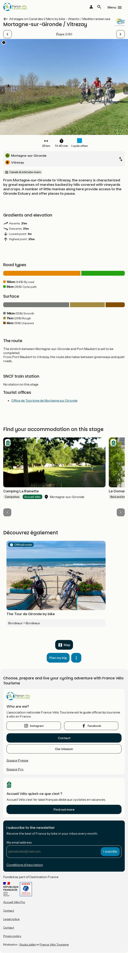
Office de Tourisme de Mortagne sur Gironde (44, 400)
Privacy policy (12, 936)
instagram (37, 726)
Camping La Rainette (21, 491)
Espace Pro (14, 769)
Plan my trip (58, 658)
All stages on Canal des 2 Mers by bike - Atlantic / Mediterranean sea (59, 19)
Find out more (64, 809)
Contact (64, 738)
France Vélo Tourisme (54, 944)
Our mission (64, 749)
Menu (112, 7)
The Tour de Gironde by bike (30, 614)
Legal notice (11, 919)
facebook (94, 726)
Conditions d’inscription (24, 865)
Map (67, 645)
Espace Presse (17, 760)
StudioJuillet (27, 944)
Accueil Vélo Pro (14, 902)
